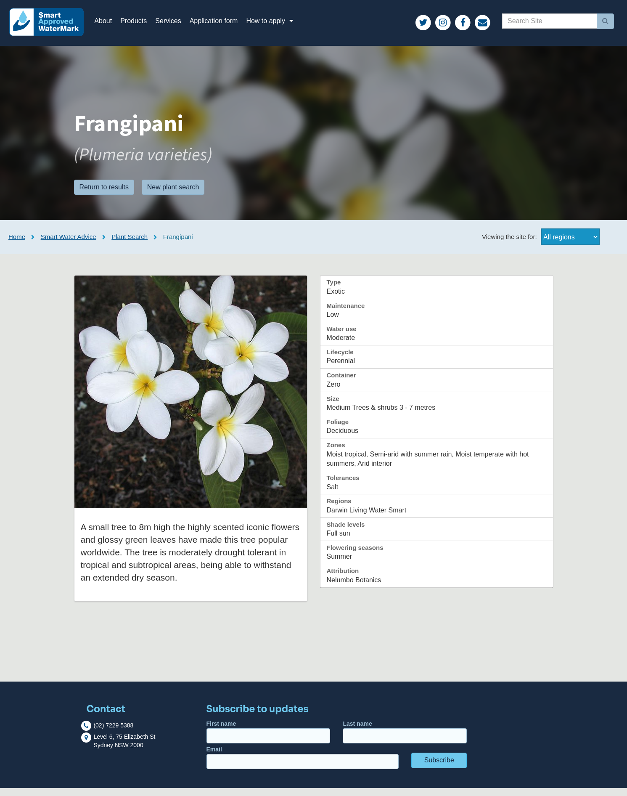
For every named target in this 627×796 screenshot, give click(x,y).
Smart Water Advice (68, 245)
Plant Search (129, 245)
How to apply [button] (279, 25)
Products (142, 25)
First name (268, 739)
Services (177, 25)
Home (16, 245)
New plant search (173, 195)
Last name (405, 739)
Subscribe (439, 768)
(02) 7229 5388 (113, 733)
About (112, 25)
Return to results (104, 195)
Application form (222, 25)
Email (302, 765)
